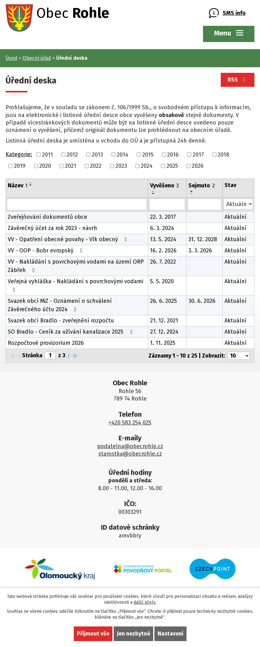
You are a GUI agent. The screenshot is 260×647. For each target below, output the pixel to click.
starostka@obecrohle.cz (130, 453)
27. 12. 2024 (164, 331)
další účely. (145, 602)
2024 (147, 165)
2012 (72, 154)
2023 (121, 165)
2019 (20, 165)
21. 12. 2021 (164, 320)
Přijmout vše (93, 633)
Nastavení (170, 633)
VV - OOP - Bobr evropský (46, 250)
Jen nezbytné (133, 633)
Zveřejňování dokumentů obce (47, 216)
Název (17, 185)
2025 (172, 165)
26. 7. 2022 (163, 261)
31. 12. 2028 (202, 239)
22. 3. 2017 (163, 216)
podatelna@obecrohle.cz (130, 446)
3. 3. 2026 (200, 250)
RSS (238, 79)
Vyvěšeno (164, 185)
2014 (122, 154)
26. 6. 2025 (163, 301)
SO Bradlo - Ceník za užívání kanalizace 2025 (71, 331)
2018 (223, 154)
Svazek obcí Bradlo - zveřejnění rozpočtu (61, 320)
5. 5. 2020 (162, 281)
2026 (198, 165)
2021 (70, 165)
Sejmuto (201, 185)
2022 (96, 165)
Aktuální (236, 216)
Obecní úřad (36, 58)
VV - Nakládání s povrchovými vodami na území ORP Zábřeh (76, 266)
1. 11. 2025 (162, 343)
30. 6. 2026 (201, 301)
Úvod (11, 58)
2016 (173, 154)
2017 (198, 154)
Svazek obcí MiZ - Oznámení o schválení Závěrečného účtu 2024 (60, 305)
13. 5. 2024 (163, 239)
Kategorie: (19, 154)
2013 (97, 154)
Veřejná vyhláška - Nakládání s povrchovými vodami (75, 285)
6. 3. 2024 (162, 228)
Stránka (32, 355)
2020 (45, 165)
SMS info (234, 13)
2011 (47, 154)
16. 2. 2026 (163, 250)
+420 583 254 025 (130, 422)
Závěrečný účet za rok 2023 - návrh (52, 228)
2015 (148, 154)
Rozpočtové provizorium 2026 (46, 343)
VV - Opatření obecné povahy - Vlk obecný (69, 239)
